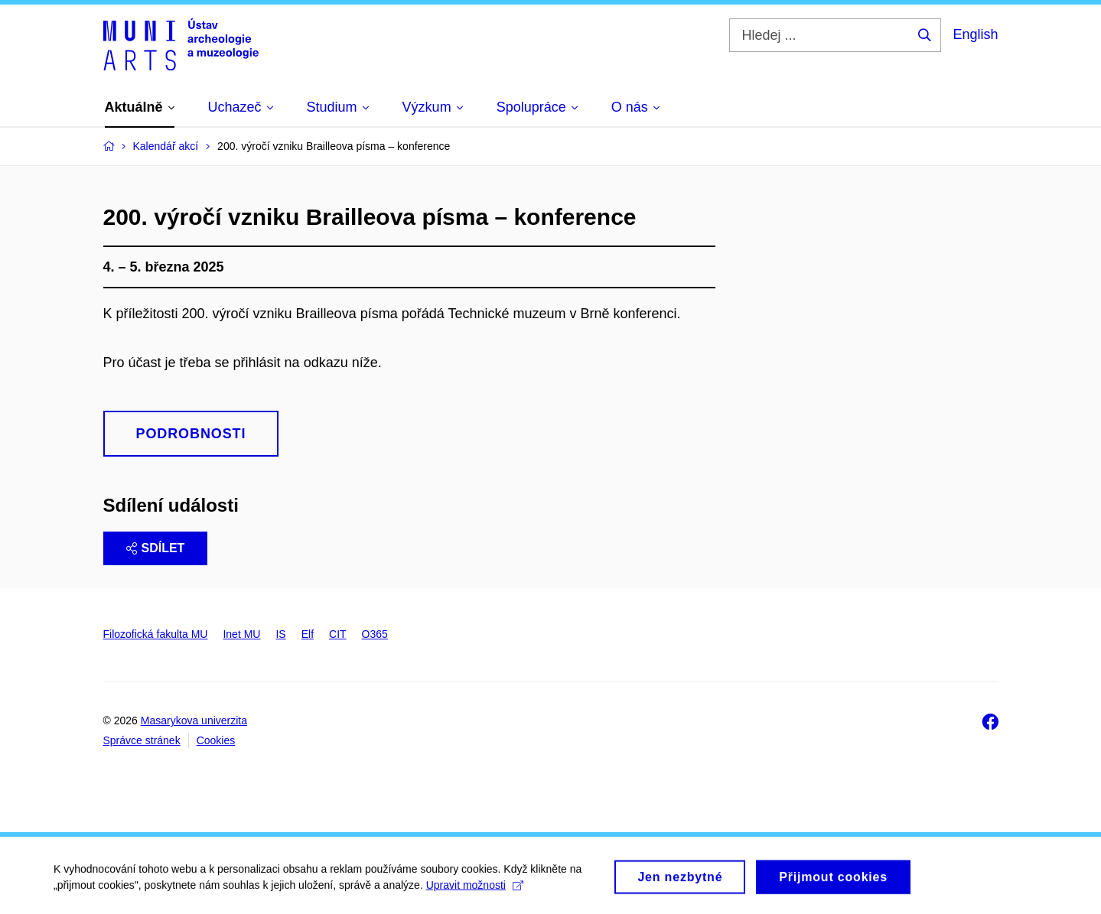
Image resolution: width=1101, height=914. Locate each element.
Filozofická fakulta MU (155, 634)
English (975, 34)
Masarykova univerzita (194, 720)
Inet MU (241, 634)
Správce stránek (142, 740)
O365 (375, 634)
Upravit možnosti (474, 889)
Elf (307, 634)
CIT (338, 634)
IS (280, 634)
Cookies (216, 740)
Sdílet (155, 548)
